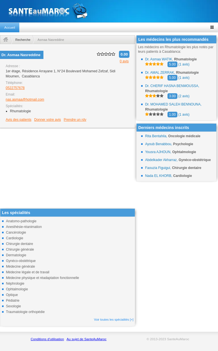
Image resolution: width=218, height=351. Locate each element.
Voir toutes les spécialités (113, 319)
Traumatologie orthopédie (25, 312)
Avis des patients (19, 120)
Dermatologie (16, 255)
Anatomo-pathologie (21, 221)
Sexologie (13, 306)
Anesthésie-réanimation (24, 227)
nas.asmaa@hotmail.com (25, 100)
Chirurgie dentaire (19, 244)
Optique (12, 295)
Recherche (22, 39)
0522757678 (15, 88)
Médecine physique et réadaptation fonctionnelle (42, 278)
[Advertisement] (67, 168)
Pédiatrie (12, 301)
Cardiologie (14, 238)
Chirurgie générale (20, 249)
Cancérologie (16, 232)
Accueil (9, 27)
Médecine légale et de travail (27, 272)
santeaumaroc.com (109, 11)
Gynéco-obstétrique (21, 261)
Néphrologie (15, 284)
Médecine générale (20, 266)
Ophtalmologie (17, 289)
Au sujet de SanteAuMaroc (86, 339)
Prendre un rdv (75, 120)
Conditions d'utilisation (47, 339)
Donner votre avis (47, 120)
